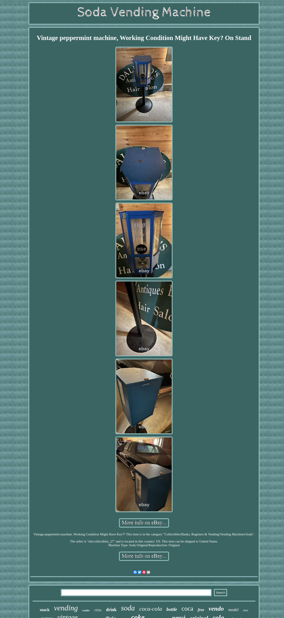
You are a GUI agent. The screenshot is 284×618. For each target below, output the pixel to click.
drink (111, 609)
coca (187, 608)
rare (245, 610)
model (233, 609)
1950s (97, 610)
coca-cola (150, 609)
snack (44, 610)
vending (66, 608)
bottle (171, 609)
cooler (86, 610)
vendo (216, 608)
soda (128, 608)
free (201, 610)
